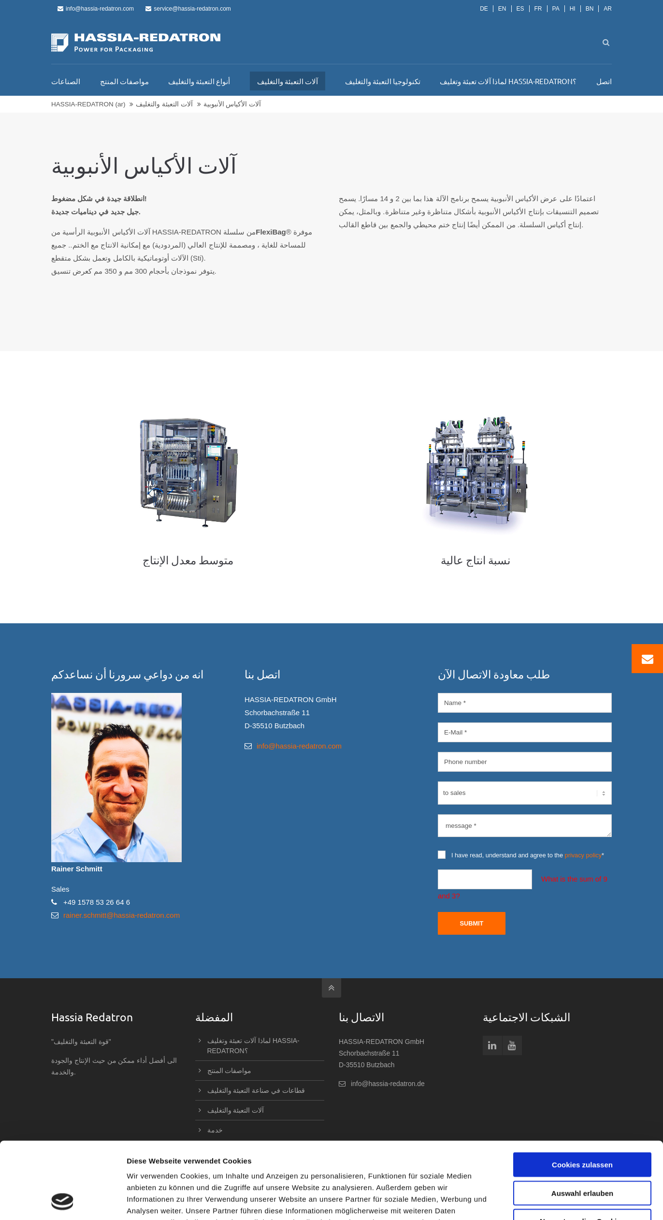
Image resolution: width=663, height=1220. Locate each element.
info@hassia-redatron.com (96, 8)
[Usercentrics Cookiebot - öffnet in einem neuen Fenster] (62, 1201)
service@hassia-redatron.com (188, 8)
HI (573, 8)
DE (484, 8)
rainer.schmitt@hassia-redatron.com (121, 915)
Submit (471, 923)
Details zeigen (514, 1201)
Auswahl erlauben (582, 1121)
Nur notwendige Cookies (582, 1149)
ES (520, 8)
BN (590, 8)
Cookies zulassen (582, 1092)
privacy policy (583, 855)
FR (538, 8)
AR (608, 8)
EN (502, 8)
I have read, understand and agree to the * (521, 855)
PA (556, 8)
